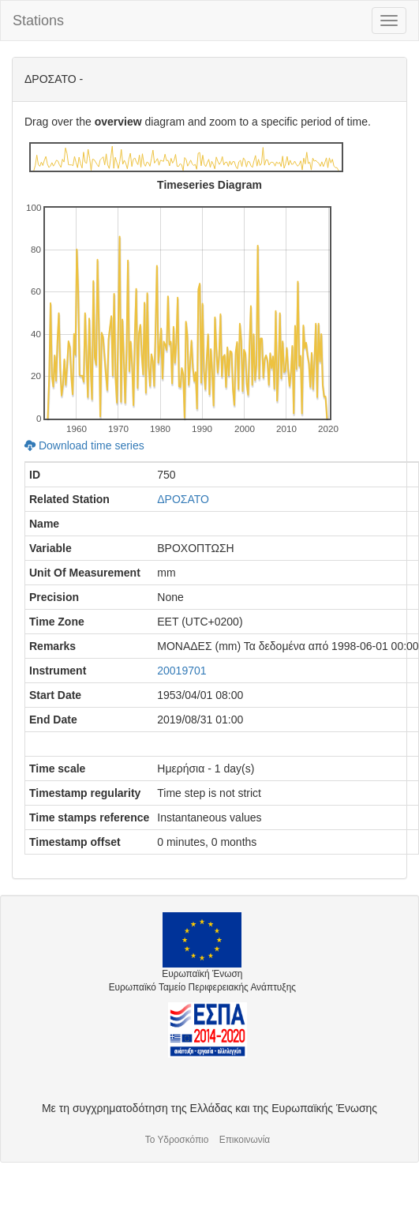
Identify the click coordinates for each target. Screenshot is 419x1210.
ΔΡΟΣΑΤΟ (183, 499)
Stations (38, 20)
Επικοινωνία (245, 1139)
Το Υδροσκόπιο (177, 1139)
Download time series (84, 445)
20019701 (181, 670)
